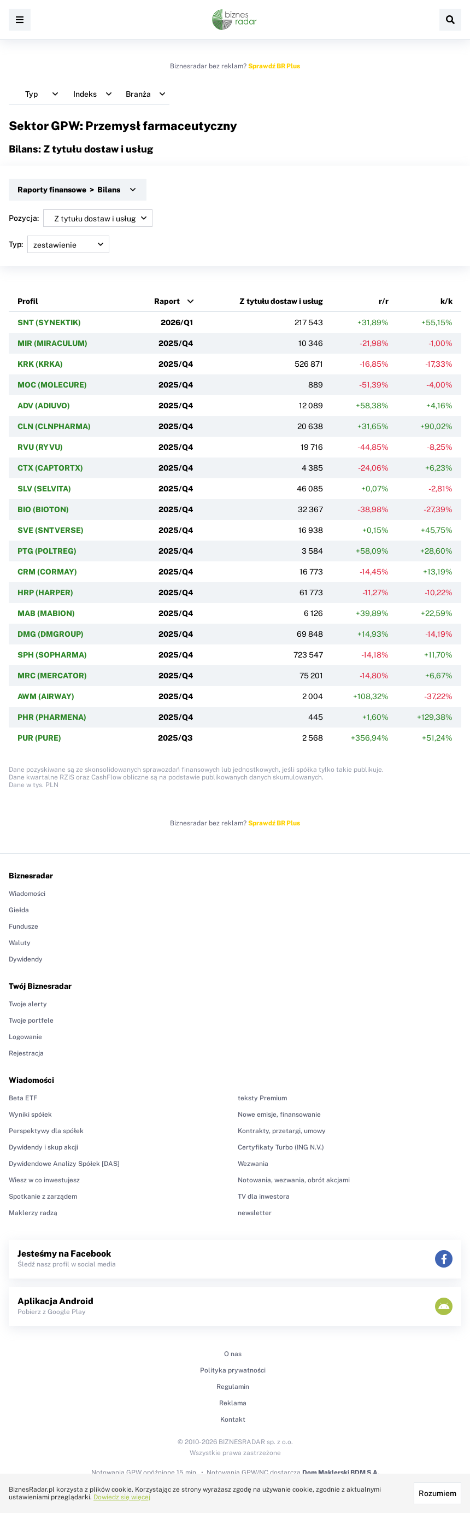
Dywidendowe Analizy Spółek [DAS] (64, 1164)
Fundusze (23, 926)
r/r (384, 301)
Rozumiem (437, 1493)
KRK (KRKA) (40, 364)
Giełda (19, 910)
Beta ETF (23, 1098)
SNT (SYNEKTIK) (49, 322)
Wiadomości (27, 894)
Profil (27, 301)
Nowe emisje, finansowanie (279, 1114)
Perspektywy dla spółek (46, 1131)
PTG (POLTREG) (47, 551)
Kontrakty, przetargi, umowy (282, 1131)
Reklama (232, 1403)
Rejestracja (26, 1053)
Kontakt (232, 1419)
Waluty (20, 943)
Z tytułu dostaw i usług (281, 301)
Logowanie (25, 1037)
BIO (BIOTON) (43, 509)
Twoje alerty (28, 1004)
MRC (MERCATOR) (52, 675)
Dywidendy (26, 959)
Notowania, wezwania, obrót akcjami (294, 1180)
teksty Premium (262, 1098)
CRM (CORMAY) (47, 571)
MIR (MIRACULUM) (52, 343)
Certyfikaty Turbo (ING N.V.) (281, 1147)
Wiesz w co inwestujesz (44, 1180)
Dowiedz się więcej (121, 1497)
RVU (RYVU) (40, 447)
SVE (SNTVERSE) (50, 530)
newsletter (255, 1213)
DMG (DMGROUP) (50, 634)
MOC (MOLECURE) (52, 384)
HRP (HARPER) (45, 592)
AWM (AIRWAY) (45, 696)
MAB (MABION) (46, 613)
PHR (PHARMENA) (51, 717)
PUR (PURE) (39, 738)
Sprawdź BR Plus (274, 66)
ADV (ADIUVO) (43, 405)
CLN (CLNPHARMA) (54, 426)
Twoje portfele (31, 1020)
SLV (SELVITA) (44, 488)
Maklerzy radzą (33, 1213)
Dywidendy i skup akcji (43, 1147)
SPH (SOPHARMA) (52, 654)
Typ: (59, 244)
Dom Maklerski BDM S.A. (340, 1472)
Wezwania (253, 1164)
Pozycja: (80, 218)
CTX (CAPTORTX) (50, 468)
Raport (167, 301)
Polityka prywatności (233, 1370)
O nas (233, 1354)
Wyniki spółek (30, 1114)
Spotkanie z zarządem (43, 1196)
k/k (446, 301)
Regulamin (232, 1387)
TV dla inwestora (264, 1196)
